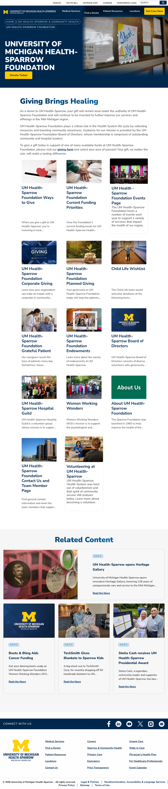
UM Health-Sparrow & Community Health (48, 21)
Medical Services (71, 11)
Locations (135, 11)
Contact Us (51, 767)
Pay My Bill (72, 3)
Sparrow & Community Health (104, 748)
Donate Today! (18, 75)
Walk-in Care (137, 748)
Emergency (93, 761)
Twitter (140, 724)
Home (10, 21)
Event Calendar (138, 767)
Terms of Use (102, 785)
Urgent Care (136, 741)
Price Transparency (98, 767)
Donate (57, 3)
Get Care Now (154, 11)
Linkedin (118, 724)
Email (162, 724)
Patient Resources (113, 11)
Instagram (151, 724)
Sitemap (84, 785)
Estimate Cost (90, 3)
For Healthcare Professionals (145, 761)
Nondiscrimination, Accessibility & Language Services (134, 782)
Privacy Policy (67, 785)
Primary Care (94, 754)
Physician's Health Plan (142, 754)
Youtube (129, 724)
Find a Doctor (91, 12)
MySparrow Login (126, 3)
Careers (107, 3)
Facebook (109, 724)
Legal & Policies (90, 782)
